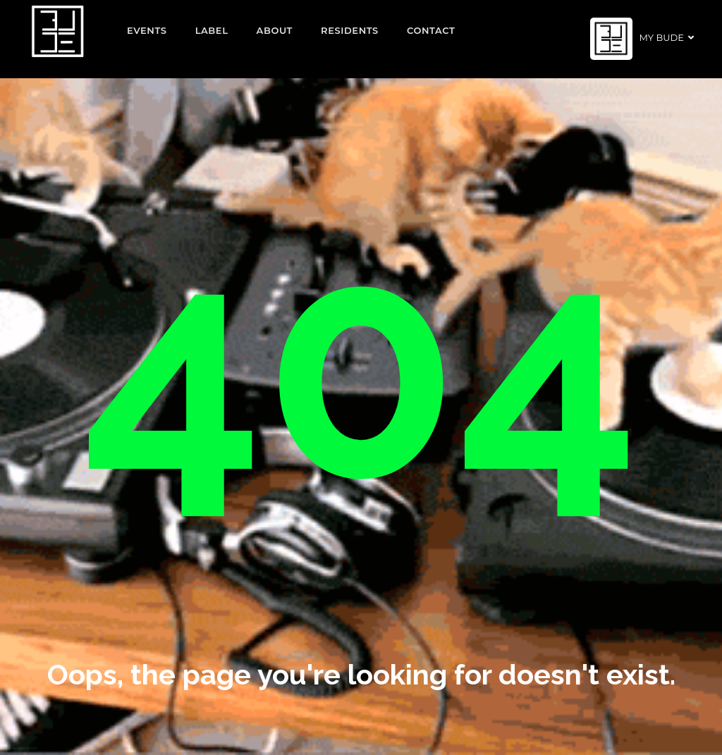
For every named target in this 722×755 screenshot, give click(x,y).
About (275, 30)
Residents (350, 30)
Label (211, 30)
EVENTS (147, 30)
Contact (431, 30)
